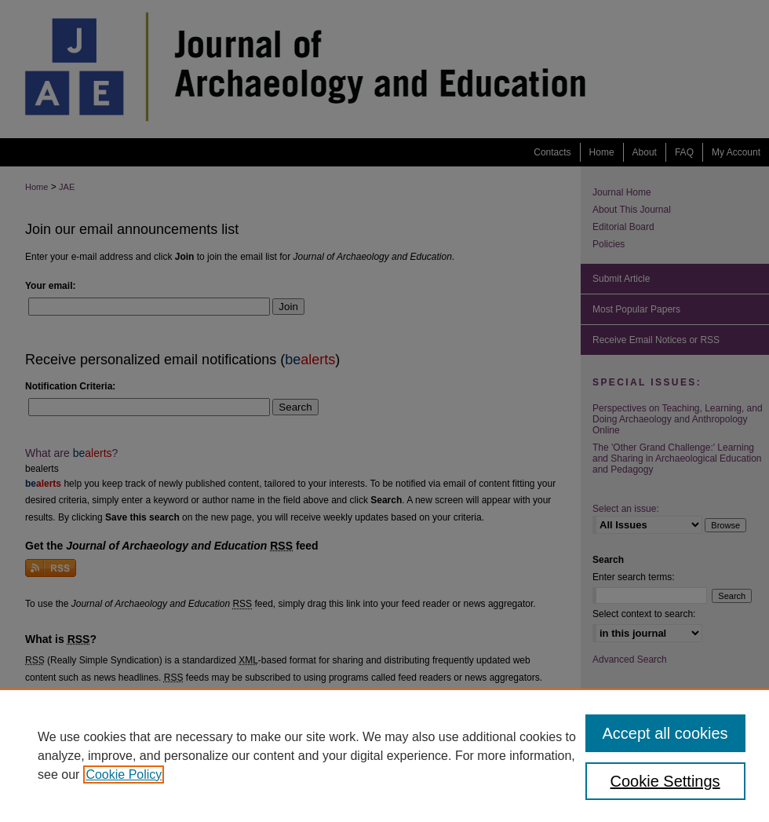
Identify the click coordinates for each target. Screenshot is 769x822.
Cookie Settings (665, 781)
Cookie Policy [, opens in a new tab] (124, 774)
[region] (384, 755)
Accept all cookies (665, 733)
